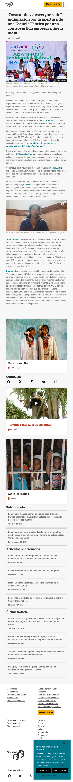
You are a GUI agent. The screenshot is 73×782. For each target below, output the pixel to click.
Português (42, 733)
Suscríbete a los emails (17, 718)
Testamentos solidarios (48, 701)
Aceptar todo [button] (43, 771)
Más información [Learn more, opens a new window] (60, 765)
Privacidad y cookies (16, 698)
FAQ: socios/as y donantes (49, 704)
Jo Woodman (12, 239)
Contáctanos (12, 689)
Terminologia (12, 695)
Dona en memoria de (47, 698)
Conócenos (12, 686)
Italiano (41, 727)
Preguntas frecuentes (16, 692)
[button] (52, 776)
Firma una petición (15, 724)
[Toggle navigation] (65, 4)
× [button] (67, 743)
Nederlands (43, 730)
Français (41, 724)
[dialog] (52, 760)
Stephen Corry (13, 271)
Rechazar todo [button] (59, 771)
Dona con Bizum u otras (48, 692)
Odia (40, 739)
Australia (50, 120)
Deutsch (41, 718)
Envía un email (13, 721)
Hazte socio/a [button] (53, 4)
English (41, 721)
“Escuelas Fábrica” (27, 154)
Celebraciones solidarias (48, 695)
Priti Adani (57, 168)
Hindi (40, 736)
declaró (26, 185)
